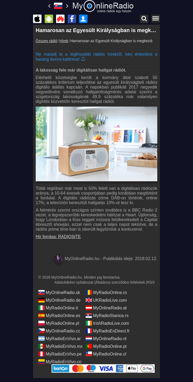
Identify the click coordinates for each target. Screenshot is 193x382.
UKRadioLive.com (106, 300)
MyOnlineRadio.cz (59, 330)
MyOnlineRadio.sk (59, 292)
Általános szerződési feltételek (120, 282)
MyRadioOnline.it (58, 307)
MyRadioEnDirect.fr (108, 330)
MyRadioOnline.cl (106, 354)
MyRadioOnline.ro (106, 292)
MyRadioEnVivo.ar (59, 338)
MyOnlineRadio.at (106, 307)
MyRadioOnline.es (59, 315)
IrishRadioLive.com (107, 323)
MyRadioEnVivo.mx (60, 346)
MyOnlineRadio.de (59, 300)
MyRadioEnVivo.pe (60, 354)
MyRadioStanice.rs (107, 315)
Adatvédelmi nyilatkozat (73, 282)
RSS (151, 282)
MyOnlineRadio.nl (106, 338)
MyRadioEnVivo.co (59, 361)
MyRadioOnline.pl (58, 323)
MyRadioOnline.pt (106, 346)
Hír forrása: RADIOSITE (58, 236)
